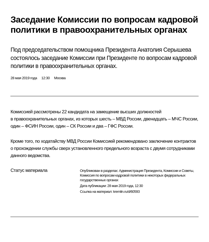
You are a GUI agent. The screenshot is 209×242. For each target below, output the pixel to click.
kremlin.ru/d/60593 (126, 191)
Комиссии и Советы (178, 171)
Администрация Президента (140, 171)
